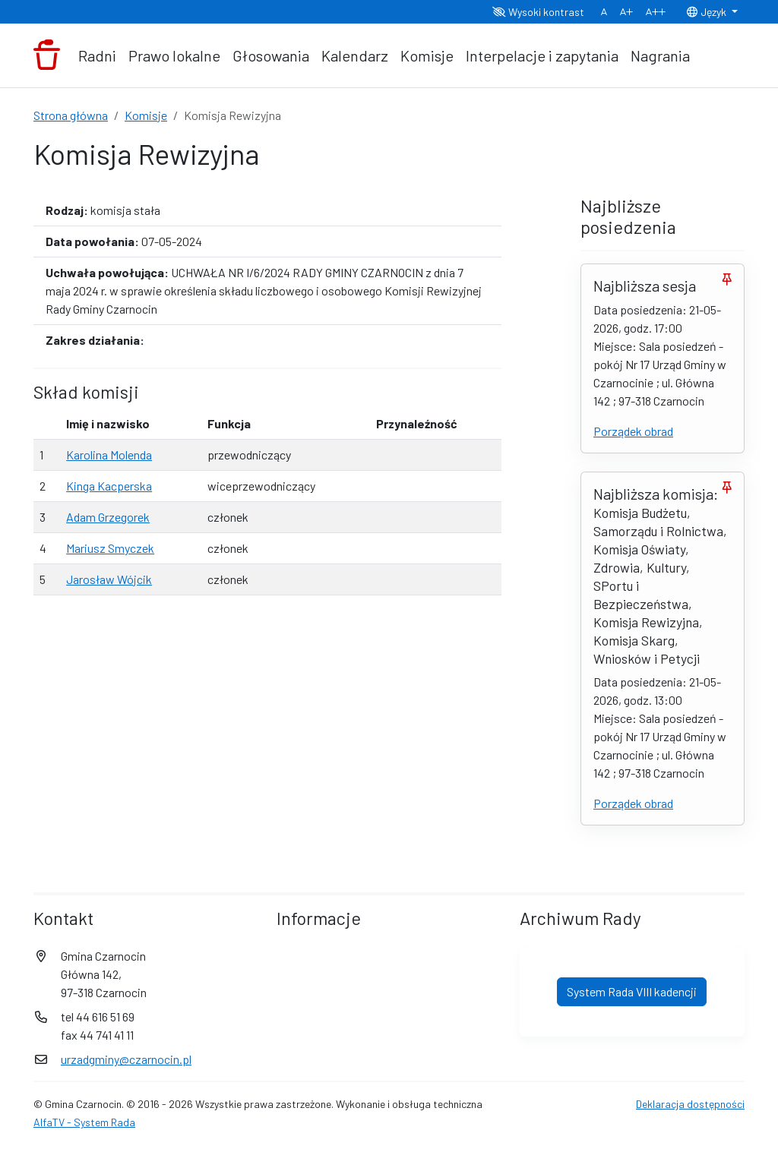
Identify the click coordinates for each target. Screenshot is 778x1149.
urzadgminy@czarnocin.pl (126, 1059)
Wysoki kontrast (538, 11)
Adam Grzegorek (108, 517)
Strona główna (70, 115)
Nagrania (660, 55)
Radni (97, 55)
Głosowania (270, 55)
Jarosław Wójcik (109, 579)
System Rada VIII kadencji (632, 991)
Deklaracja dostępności (690, 1103)
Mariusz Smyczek (110, 548)
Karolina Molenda (109, 454)
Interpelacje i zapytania (542, 55)
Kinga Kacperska (109, 485)
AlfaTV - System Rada (84, 1122)
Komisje (427, 55)
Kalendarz (354, 55)
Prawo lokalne (174, 55)
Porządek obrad (633, 431)
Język (707, 11)
